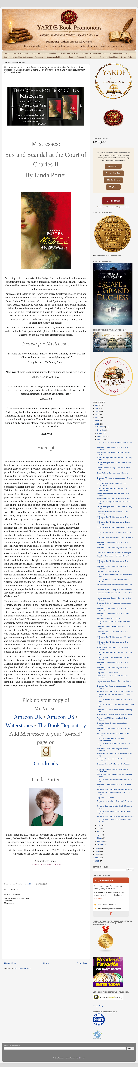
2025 (97, 408)
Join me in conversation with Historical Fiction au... (115, 691)
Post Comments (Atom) (22, 968)
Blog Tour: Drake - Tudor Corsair (108, 618)
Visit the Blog (113, 166)
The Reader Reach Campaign (44, 53)
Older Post (82, 963)
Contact (93, 57)
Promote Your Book (20, 53)
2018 (97, 851)
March (99, 838)
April (99, 835)
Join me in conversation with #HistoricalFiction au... (115, 789)
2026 (97, 405)
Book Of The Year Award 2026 (94, 53)
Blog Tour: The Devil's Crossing (108, 673)
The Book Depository (61, 725)
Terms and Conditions (109, 57)
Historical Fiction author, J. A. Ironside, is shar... (114, 498)
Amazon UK (28, 717)
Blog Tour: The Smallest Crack (108, 571)
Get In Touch (113, 200)
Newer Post (10, 963)
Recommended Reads (55, 57)
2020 (97, 424)
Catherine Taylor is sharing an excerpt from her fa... (115, 590)
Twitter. (57, 864)
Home (6, 53)
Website (35, 864)
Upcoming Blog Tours (118, 53)
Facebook (46, 864)
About (70, 57)
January (100, 844)
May (99, 832)
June (99, 828)
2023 (97, 415)
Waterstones (19, 725)
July (99, 825)
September (101, 436)
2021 (97, 421)
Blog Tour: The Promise (105, 798)
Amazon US (60, 717)
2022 (97, 418)
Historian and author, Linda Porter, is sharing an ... (115, 553)
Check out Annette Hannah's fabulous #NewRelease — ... (110, 739)
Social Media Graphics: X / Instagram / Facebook (23, 57)
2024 (97, 411)
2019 (97, 848)
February (100, 841)
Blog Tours (113, 187)
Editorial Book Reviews (68, 53)
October (100, 433)
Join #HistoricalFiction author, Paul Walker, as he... (115, 715)
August (100, 439)
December (101, 427)
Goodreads (46, 763)
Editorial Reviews (113, 180)
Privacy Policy (126, 57)
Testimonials (81, 57)
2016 (97, 858)
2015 (97, 861)
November (101, 430)
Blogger (82, 1058)
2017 (97, 854)
